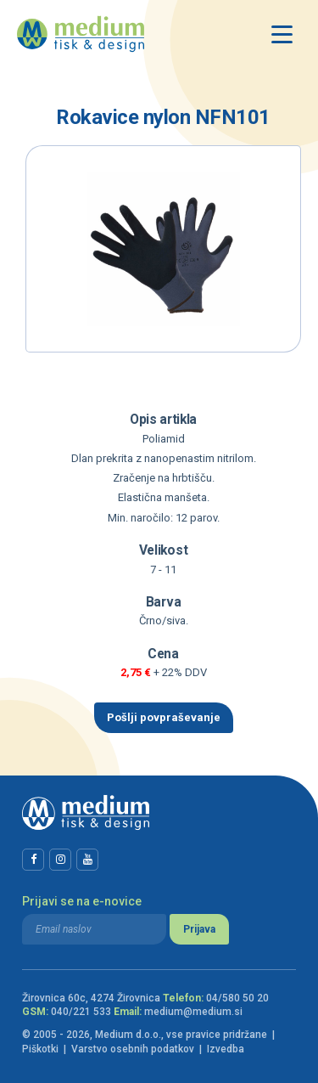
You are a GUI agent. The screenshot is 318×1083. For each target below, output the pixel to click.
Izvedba (225, 1049)
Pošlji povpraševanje (163, 717)
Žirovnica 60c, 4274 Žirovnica (91, 998)
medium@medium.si (193, 1012)
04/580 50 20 (237, 998)
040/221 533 (81, 1012)
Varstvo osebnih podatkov (132, 1049)
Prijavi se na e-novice (82, 901)
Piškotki (40, 1049)
